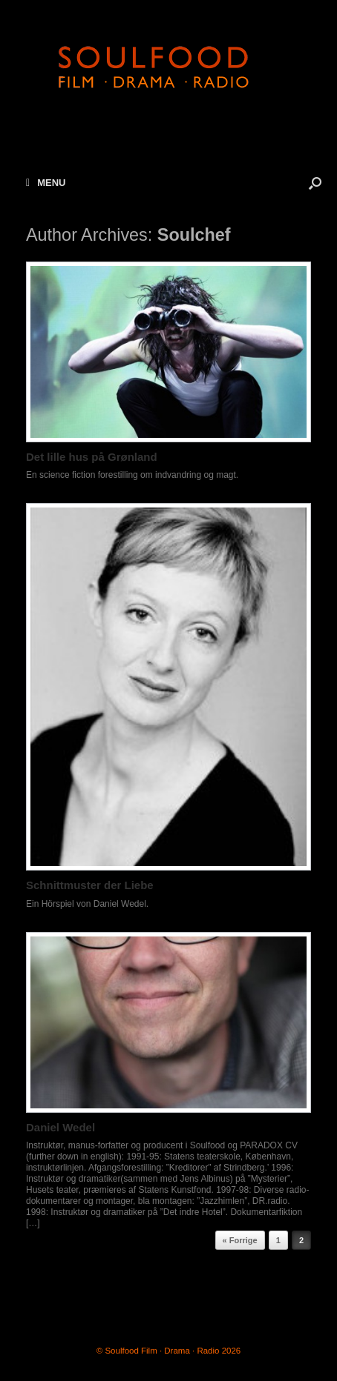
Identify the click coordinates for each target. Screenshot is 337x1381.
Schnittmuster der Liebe (90, 885)
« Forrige (240, 1240)
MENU (45, 182)
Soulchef (194, 234)
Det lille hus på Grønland (91, 456)
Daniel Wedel (60, 1127)
